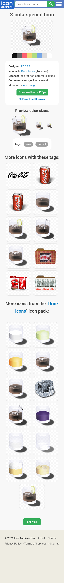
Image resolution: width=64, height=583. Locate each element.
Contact (53, 538)
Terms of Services (35, 543)
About (41, 538)
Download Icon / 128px (32, 92)
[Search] (51, 4)
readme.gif (29, 85)
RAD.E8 (25, 66)
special (42, 144)
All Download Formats (32, 99)
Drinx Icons (28, 71)
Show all (32, 521)
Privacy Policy (13, 543)
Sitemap (54, 543)
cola (28, 144)
